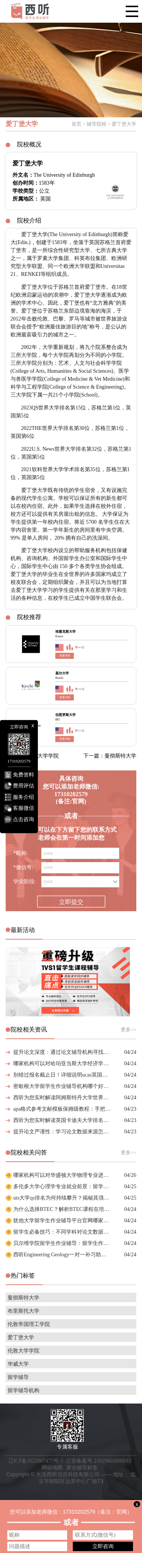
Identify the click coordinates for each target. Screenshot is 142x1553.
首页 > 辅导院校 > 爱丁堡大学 (104, 124)
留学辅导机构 (23, 1390)
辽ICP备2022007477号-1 (35, 1461)
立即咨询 (103, 1546)
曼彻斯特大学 (23, 1298)
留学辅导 (18, 1377)
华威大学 (18, 1364)
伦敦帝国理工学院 (29, 1324)
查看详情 (64, 655)
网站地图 (52, 1468)
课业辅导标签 (82, 1468)
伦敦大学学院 (23, 1351)
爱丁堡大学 (21, 1337)
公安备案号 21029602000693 (98, 1461)
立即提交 (71, 902)
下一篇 (109, 756)
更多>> (128, 1029)
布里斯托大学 (23, 1311)
